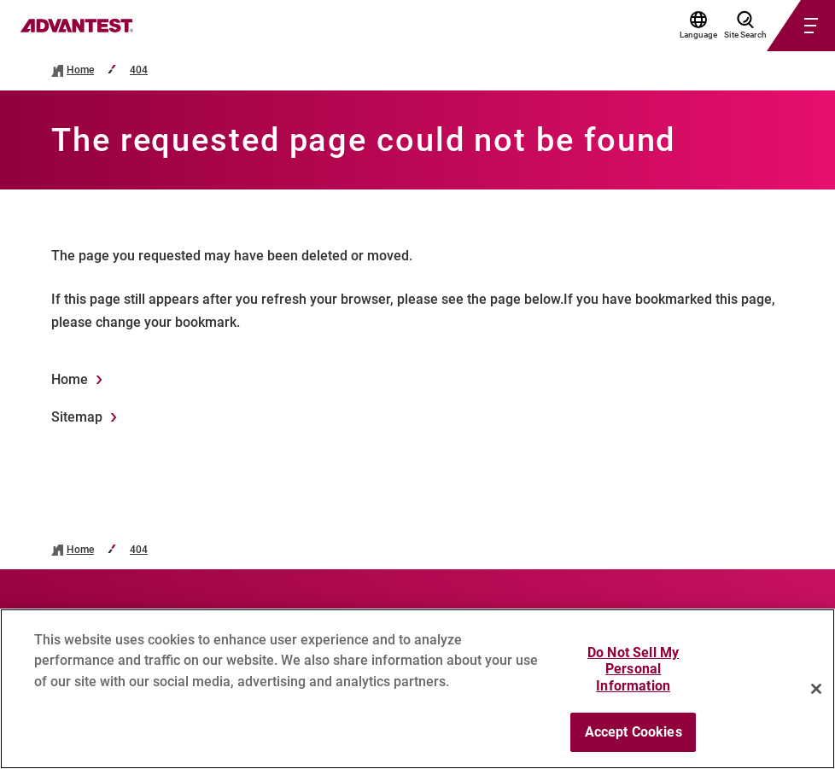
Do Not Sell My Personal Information (633, 676)
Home (80, 70)
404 (139, 70)
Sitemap (76, 417)
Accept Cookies (633, 739)
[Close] (816, 695)
